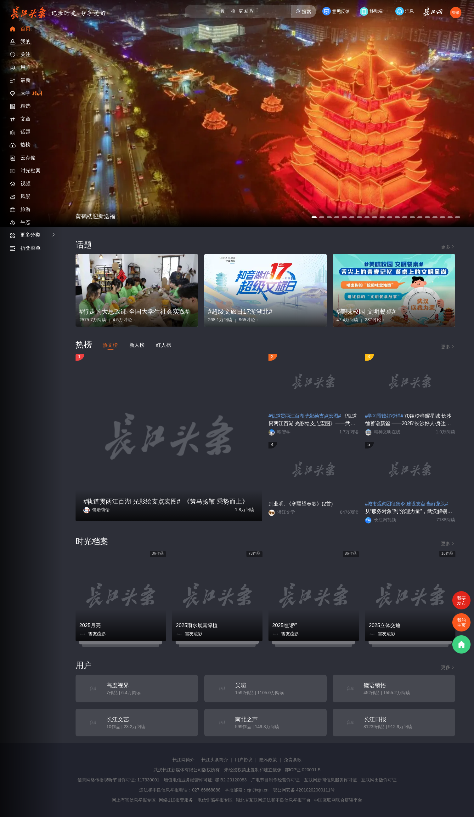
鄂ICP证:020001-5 (302, 769)
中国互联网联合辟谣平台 (338, 800)
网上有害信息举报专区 (134, 800)
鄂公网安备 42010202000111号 (304, 789)
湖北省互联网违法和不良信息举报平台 (273, 800)
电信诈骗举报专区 (215, 800)
